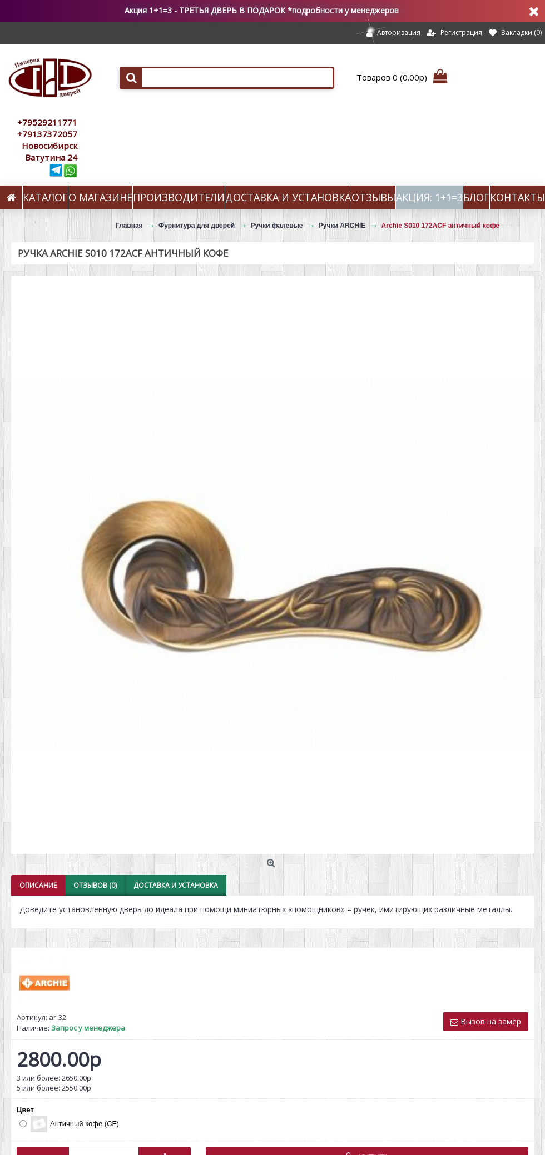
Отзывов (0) (95, 885)
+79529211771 (47, 122)
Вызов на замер (485, 1021)
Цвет (25, 1110)
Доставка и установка (175, 885)
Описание (38, 885)
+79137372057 (47, 133)
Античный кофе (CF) (69, 1124)
